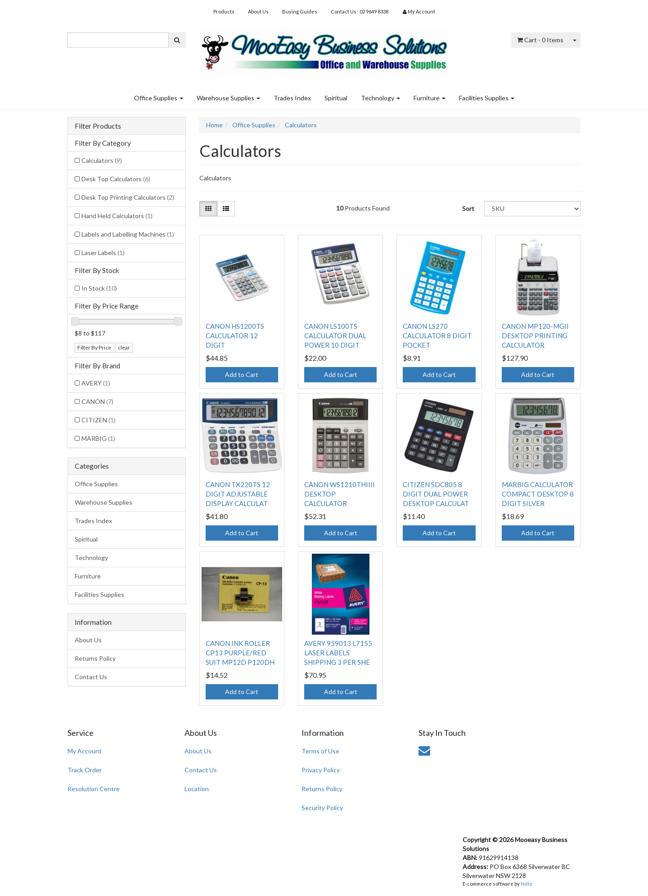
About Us (258, 11)
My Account (85, 751)
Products (223, 11)
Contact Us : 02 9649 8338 (359, 11)
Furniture (430, 98)
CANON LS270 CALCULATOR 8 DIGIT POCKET (437, 335)
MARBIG (98, 438)
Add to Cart (241, 374)
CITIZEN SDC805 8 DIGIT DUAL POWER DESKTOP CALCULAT (436, 493)
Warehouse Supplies (228, 98)
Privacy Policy (321, 770)
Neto (526, 884)
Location (196, 789)
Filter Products (98, 126)
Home (214, 125)
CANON (97, 401)
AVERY (95, 383)
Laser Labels (103, 252)
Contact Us (91, 677)
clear (124, 347)
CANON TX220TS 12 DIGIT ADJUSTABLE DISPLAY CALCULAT (238, 493)
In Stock (99, 288)
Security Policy (322, 807)
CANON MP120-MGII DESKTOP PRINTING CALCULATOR (535, 335)
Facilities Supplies (486, 98)
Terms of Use (320, 751)
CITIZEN (98, 420)
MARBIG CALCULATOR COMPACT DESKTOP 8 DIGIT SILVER (538, 493)
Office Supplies (158, 98)
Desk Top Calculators (115, 179)
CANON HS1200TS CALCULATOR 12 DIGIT (235, 335)
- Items (540, 40)
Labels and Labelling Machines (127, 234)
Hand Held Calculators (117, 216)
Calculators (101, 160)
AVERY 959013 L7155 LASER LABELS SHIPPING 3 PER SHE (338, 652)
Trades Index (292, 98)
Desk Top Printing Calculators (127, 197)
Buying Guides (299, 11)
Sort (468, 208)
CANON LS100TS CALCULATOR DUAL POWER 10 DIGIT (335, 335)
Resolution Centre (94, 789)
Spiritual (335, 98)
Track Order (85, 770)
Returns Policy (95, 658)
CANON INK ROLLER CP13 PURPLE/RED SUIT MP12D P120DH (240, 652)
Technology (380, 98)
